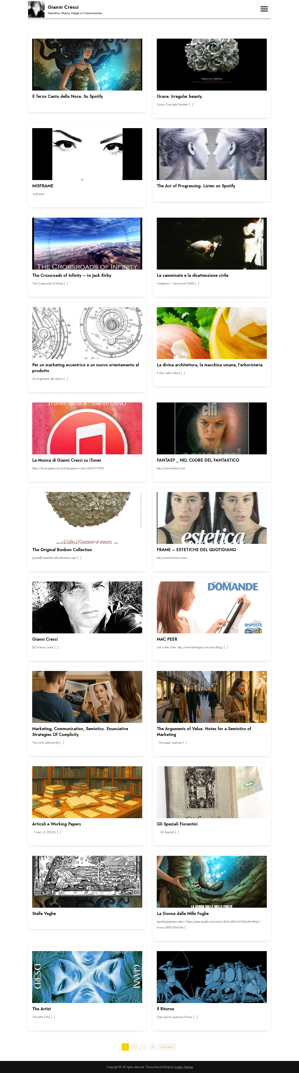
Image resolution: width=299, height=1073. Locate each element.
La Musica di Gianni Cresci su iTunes (66, 460)
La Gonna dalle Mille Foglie (183, 914)
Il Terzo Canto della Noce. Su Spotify (67, 96)
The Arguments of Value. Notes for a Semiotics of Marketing (204, 732)
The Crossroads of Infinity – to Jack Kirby (71, 275)
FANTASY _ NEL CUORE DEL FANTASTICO (198, 460)
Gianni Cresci (63, 7)
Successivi (167, 1047)
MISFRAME (42, 186)
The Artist (41, 1009)
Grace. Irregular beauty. (180, 96)
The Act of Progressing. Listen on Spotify (196, 186)
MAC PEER (167, 639)
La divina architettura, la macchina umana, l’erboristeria (209, 365)
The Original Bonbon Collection (62, 550)
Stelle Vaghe (44, 914)
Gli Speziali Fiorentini (177, 824)
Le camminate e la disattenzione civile (192, 275)
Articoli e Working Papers (56, 824)
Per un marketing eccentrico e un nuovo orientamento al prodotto (85, 368)
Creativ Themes (183, 1067)
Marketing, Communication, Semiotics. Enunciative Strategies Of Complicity (80, 732)
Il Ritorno (165, 1009)
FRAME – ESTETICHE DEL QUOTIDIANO (196, 550)
